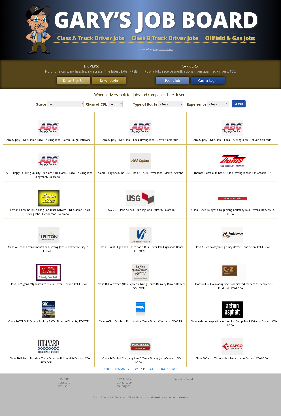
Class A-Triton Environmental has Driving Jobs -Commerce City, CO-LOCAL (50, 248)
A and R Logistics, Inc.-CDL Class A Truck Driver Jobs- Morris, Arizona (140, 172)
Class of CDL (96, 103)
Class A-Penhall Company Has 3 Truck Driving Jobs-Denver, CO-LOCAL (141, 359)
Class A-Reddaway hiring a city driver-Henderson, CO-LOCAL (232, 246)
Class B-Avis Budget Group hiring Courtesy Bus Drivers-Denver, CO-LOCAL (233, 211)
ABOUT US (63, 378)
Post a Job (172, 80)
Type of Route (145, 103)
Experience (197, 103)
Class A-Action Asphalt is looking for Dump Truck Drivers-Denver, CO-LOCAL (234, 322)
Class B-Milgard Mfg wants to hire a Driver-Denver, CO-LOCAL (48, 283)
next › (164, 368)
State (41, 103)
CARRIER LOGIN (124, 382)
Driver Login (109, 80)
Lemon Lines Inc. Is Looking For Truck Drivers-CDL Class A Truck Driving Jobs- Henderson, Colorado (50, 211)
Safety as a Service (163, 49)
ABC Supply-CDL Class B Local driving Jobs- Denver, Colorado (140, 139)
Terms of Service (167, 397)
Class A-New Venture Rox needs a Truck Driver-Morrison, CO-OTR (140, 320)
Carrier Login (208, 80)
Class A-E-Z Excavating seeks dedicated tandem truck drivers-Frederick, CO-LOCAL (234, 285)
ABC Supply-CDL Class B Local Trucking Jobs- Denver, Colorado (232, 139)
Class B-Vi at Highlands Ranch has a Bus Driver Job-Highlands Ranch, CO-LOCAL (141, 248)
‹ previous (119, 368)
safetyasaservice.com (149, 397)
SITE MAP (62, 385)
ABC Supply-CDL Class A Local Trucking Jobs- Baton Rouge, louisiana (49, 139)
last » (174, 368)
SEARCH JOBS (123, 385)
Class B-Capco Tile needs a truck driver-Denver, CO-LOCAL (232, 357)
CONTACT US (65, 382)
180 (135, 368)
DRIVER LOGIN (124, 378)
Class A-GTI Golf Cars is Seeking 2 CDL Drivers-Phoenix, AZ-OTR (48, 320)
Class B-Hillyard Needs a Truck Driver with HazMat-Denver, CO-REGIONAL (50, 359)
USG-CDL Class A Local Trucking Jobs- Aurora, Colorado (140, 209)
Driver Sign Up (73, 80)
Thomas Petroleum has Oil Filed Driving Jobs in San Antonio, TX (232, 172)
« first (107, 368)
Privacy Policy (182, 397)
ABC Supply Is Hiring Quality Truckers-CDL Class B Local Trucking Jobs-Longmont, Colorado (50, 174)
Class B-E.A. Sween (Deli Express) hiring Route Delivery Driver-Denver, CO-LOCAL (142, 285)
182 (150, 368)
